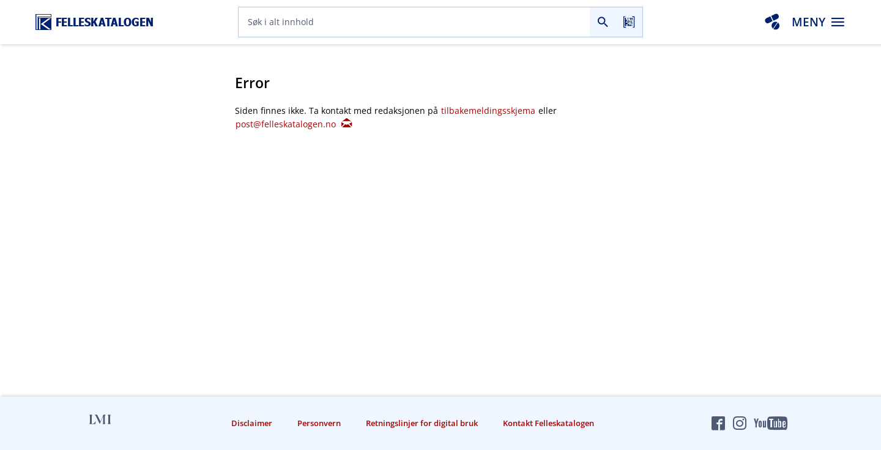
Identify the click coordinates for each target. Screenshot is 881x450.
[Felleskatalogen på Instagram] (739, 423)
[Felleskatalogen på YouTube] (770, 423)
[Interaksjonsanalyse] (772, 22)
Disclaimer (251, 423)
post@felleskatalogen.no (293, 124)
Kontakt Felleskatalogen (548, 423)
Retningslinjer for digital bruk (422, 423)
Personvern (319, 423)
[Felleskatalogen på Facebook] (718, 423)
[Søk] (603, 22)
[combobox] (414, 22)
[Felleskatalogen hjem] (94, 22)
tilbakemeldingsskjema (489, 110)
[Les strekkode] (629, 22)
